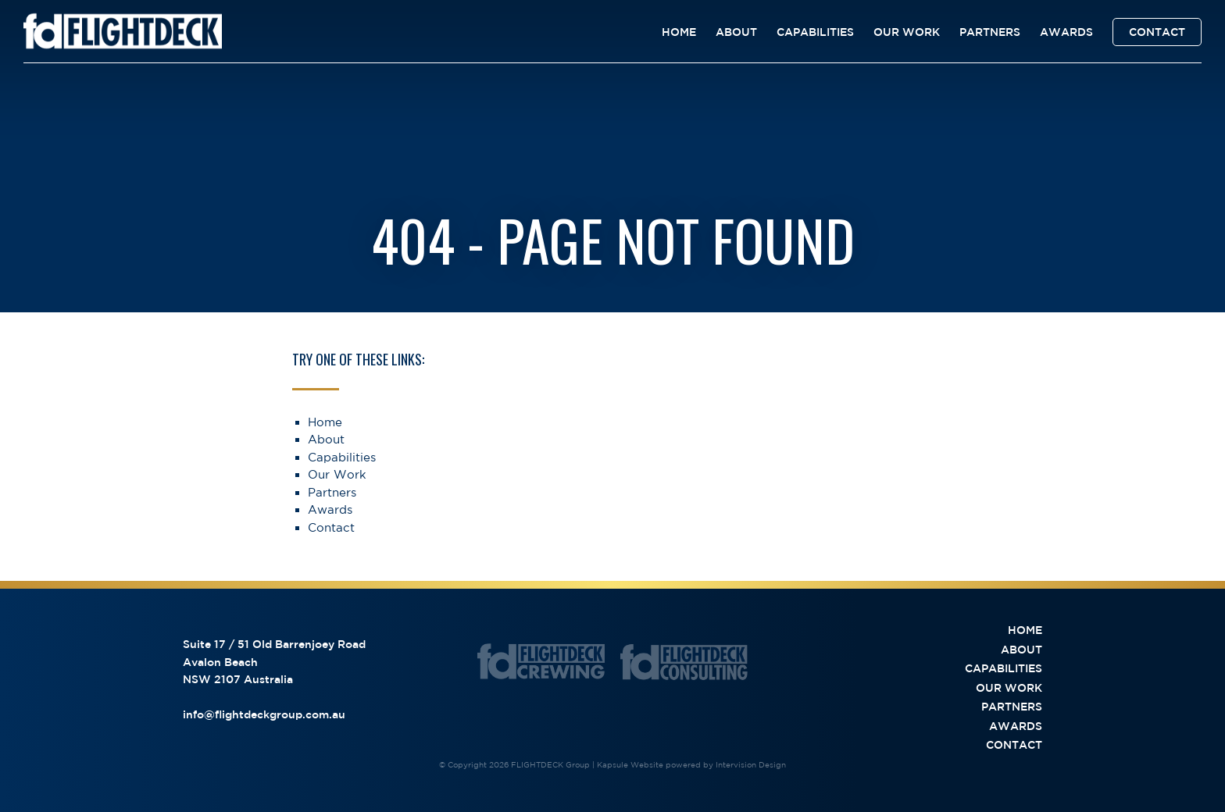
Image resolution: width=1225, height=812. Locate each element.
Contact (1157, 32)
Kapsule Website (630, 764)
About (736, 32)
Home (679, 32)
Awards (1066, 32)
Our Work (906, 32)
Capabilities (815, 32)
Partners (989, 32)
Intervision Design (751, 764)
